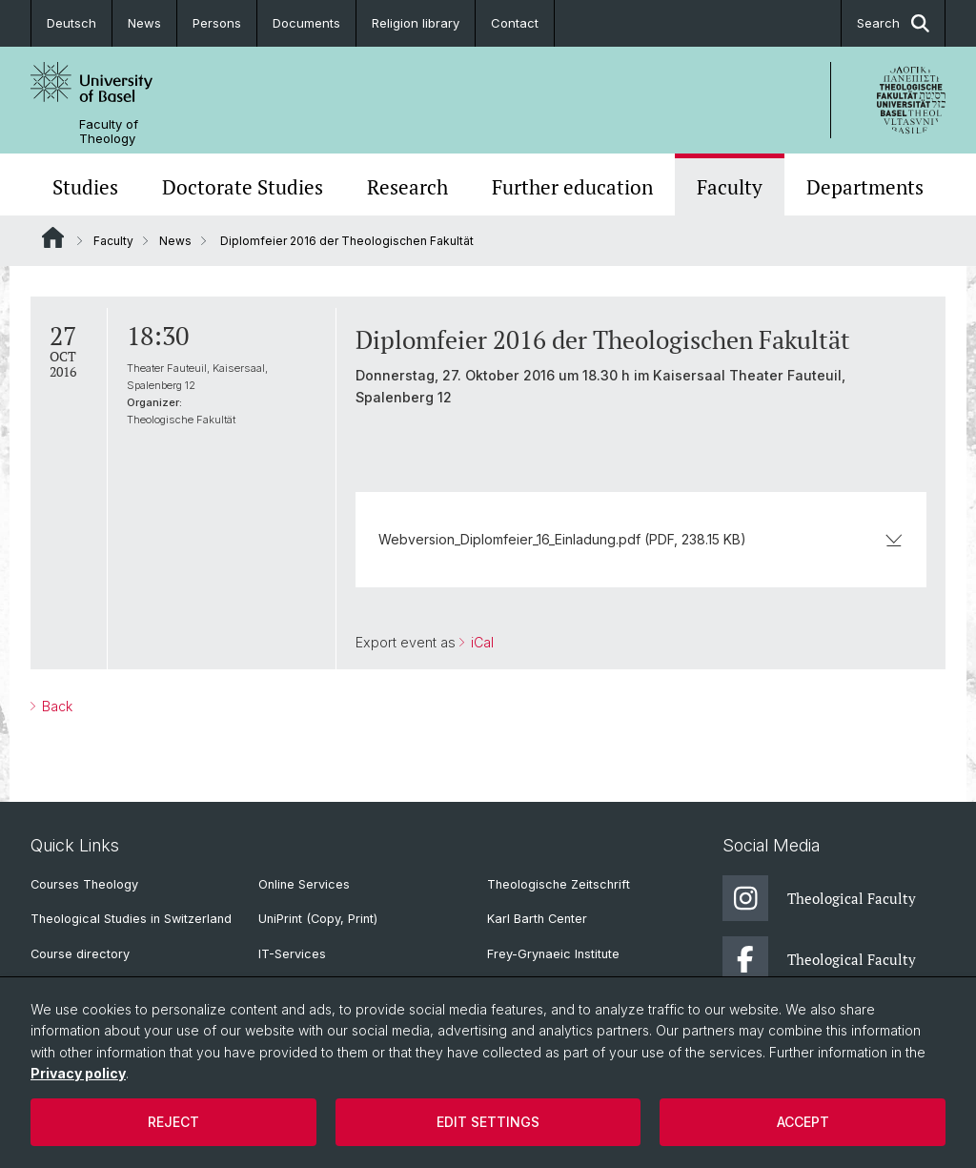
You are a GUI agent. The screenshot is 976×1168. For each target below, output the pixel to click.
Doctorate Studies (242, 187)
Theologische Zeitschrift (558, 884)
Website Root (53, 237)
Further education (572, 187)
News (144, 23)
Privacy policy (78, 1073)
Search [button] (893, 23)
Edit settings (488, 1122)
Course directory (80, 954)
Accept (803, 1122)
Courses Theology (84, 884)
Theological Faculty (819, 898)
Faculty (729, 187)
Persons (217, 23)
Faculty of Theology (108, 131)
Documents (306, 23)
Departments (865, 187)
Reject (173, 1122)
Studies (85, 187)
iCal (480, 642)
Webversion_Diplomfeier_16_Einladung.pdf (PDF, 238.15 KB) (641, 539)
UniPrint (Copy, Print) (317, 919)
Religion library (415, 23)
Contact (515, 23)
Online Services (304, 884)
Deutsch (71, 23)
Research (407, 187)
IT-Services (292, 954)
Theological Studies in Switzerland (131, 919)
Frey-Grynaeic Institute (553, 954)
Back (55, 706)
